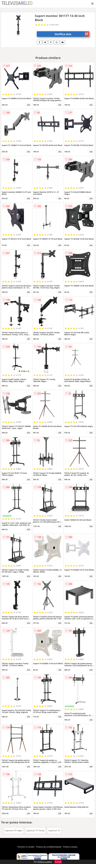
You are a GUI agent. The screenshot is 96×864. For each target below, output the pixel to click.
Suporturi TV (54, 830)
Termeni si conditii (25, 846)
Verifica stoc (72, 34)
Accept (58, 861)
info (28, 104)
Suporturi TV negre (13, 830)
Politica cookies (70, 846)
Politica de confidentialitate (49, 846)
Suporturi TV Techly (35, 830)
